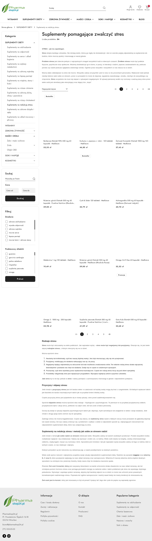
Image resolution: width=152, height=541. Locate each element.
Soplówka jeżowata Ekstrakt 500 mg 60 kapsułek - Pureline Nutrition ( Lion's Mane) (95, 320)
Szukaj (20, 198)
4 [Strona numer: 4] (137, 89)
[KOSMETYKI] (127, 19)
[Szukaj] (34, 179)
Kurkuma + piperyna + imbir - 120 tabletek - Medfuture (96, 142)
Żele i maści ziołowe (125, 516)
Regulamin (45, 511)
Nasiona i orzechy (124, 520)
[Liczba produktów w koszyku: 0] (147, 8)
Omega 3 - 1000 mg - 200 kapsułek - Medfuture (58, 320)
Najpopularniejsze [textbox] (49, 89)
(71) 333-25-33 (9, 529)
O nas (81, 502)
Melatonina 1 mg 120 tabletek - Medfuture (59, 260)
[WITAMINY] (12, 19)
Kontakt (82, 507)
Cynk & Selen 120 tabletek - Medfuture (94, 200)
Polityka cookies (48, 520)
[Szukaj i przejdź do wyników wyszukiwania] (104, 8)
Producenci (83, 511)
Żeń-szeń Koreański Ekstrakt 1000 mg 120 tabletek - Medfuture (132, 142)
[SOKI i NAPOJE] (107, 19)
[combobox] (55, 89)
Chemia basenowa (124, 511)
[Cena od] (12, 190)
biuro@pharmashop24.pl (13, 524)
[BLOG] (142, 19)
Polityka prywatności (49, 516)
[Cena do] (28, 190)
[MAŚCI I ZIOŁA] (85, 19)
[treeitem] (20, 42)
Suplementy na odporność (128, 507)
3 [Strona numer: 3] (132, 89)
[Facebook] (4, 536)
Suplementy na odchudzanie (129, 502)
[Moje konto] (131, 8)
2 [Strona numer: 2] (126, 89)
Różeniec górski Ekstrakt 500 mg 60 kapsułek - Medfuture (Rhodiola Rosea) (94, 261)
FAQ (80, 516)
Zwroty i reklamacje (49, 507)
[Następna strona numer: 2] (148, 89)
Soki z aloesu (122, 525)
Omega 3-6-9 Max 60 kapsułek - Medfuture (132, 260)
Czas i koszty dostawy (50, 502)
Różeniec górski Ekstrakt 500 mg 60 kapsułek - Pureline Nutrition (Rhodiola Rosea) (58, 201)
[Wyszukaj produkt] (77, 8)
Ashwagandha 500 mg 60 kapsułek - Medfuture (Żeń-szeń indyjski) (130, 201)
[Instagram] (9, 536)
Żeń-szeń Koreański (56, 466)
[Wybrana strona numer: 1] (121, 89)
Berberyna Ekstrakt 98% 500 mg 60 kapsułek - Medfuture (57, 142)
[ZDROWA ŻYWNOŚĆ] (60, 19)
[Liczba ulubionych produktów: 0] (140, 8)
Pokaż (20, 278)
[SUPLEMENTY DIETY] (34, 19)
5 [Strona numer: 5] (143, 89)
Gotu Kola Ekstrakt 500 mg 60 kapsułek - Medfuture (131, 320)
